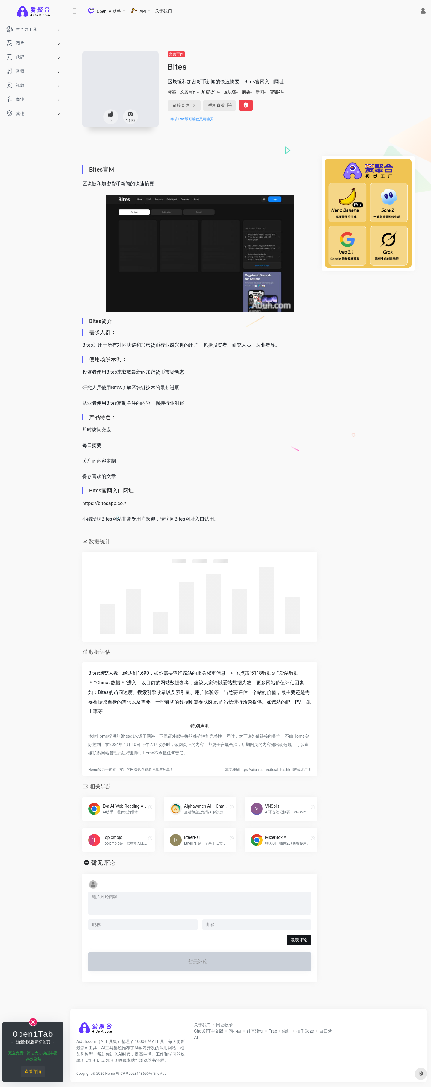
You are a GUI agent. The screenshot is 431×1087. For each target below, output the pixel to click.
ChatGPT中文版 (208, 1031)
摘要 (246, 92)
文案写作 (176, 54)
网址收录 (224, 1024)
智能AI (276, 92)
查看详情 (33, 1071)
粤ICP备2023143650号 (134, 1073)
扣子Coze (305, 1031)
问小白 (235, 1031)
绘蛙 (286, 1031)
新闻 (260, 92)
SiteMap (159, 1073)
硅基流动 (255, 1031)
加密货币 (209, 92)
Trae (273, 1031)
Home (110, 1073)
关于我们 (163, 10)
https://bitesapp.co (102, 503)
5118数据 (261, 673)
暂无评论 (103, 862)
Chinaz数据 (108, 683)
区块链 (230, 92)
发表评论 (299, 939)
